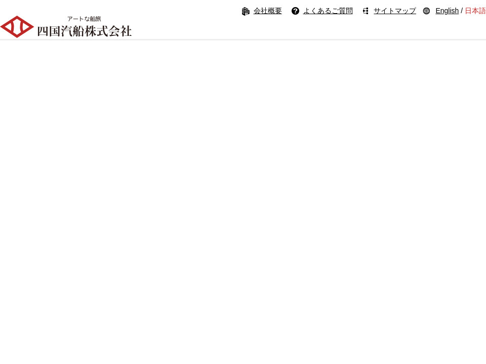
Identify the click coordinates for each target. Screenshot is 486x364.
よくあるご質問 (328, 11)
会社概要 (268, 11)
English (447, 11)
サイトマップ (395, 11)
